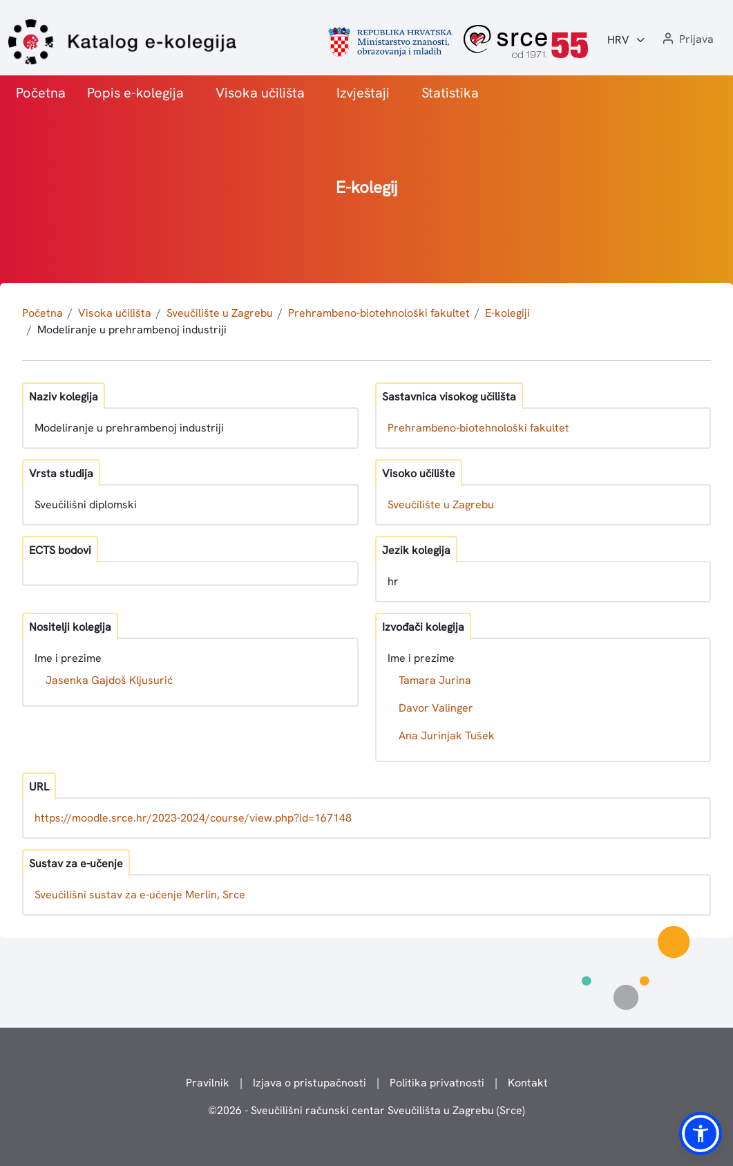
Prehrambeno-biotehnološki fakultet (379, 313)
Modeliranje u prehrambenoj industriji (132, 329)
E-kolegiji (507, 313)
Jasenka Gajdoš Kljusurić (109, 680)
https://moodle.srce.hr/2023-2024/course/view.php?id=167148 (193, 818)
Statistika (450, 93)
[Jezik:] (626, 40)
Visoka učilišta (260, 93)
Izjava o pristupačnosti (309, 1082)
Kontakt (528, 1082)
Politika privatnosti (437, 1082)
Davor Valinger (436, 708)
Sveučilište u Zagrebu (219, 313)
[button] (686, 40)
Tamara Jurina (435, 680)
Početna (41, 93)
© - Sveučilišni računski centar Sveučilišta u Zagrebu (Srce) (366, 1110)
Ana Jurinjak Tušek (447, 735)
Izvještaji (363, 93)
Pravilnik (207, 1082)
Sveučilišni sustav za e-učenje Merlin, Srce (140, 894)
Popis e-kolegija (135, 93)
